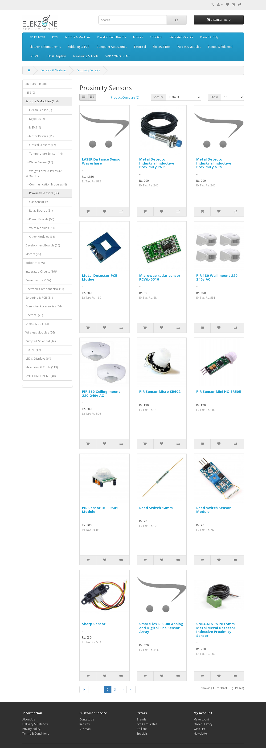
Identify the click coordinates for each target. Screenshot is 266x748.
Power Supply (209, 37)
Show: (214, 97)
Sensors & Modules (77, 37)
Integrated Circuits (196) (41, 271)
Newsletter (201, 734)
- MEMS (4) (33, 127)
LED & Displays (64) (38, 359)
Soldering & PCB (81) (39, 298)
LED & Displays (56, 56)
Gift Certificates (147, 724)
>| (131, 690)
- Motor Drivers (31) (39, 136)
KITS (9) (30, 93)
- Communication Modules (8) (46, 184)
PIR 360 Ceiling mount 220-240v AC (101, 393)
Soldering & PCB (79, 47)
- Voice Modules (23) (39, 228)
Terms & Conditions (35, 734)
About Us (28, 719)
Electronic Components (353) (44, 289)
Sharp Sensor (94, 623)
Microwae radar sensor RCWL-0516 (159, 277)
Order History (203, 724)
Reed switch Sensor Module (213, 509)
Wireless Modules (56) (40, 332)
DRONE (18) (33, 350)
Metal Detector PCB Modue (100, 277)
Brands (141, 719)
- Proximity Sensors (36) (42, 193)
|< (84, 690)
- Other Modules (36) (40, 237)
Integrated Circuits (181, 37)
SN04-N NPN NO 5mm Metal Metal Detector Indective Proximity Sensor (215, 629)
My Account (201, 719)
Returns (84, 724)
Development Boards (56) (42, 245)
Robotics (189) (35, 263)
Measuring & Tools (85, 56)
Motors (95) (33, 254)
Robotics (156, 37)
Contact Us (86, 719)
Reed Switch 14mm (156, 507)
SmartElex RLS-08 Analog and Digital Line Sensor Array (161, 627)
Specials (142, 734)
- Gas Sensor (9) (36, 202)
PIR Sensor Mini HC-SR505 (218, 391)
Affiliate (142, 729)
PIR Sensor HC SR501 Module (100, 509)
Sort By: (158, 97)
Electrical (140, 47)
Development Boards (111, 37)
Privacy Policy (31, 729)
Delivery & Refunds (35, 724)
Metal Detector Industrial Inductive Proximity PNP (156, 163)
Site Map (85, 729)
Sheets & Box (161, 47)
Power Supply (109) (38, 280)
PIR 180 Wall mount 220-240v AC (217, 277)
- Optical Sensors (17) (40, 145)
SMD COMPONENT (117, 56)
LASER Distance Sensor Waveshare (102, 161)
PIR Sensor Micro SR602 (159, 391)
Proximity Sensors (88, 70)
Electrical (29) (34, 315)
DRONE (34, 56)
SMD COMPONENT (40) (40, 376)
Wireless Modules (189, 47)
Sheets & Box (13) (37, 324)
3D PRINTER (37, 37)
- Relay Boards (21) (39, 211)
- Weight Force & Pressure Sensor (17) (43, 173)
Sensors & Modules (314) (41, 101)
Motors (138, 37)
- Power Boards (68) (39, 219)
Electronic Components (45, 47)
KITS (54, 37)
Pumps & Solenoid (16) (40, 341)
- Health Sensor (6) (38, 110)
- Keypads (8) (35, 119)
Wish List (199, 729)
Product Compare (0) (125, 98)
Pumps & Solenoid (220, 47)
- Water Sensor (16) (39, 162)
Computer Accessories (112, 47)
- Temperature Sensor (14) (43, 154)
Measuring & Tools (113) (41, 367)
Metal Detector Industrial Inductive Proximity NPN (213, 163)
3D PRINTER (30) (35, 84)
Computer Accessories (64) (43, 306)
